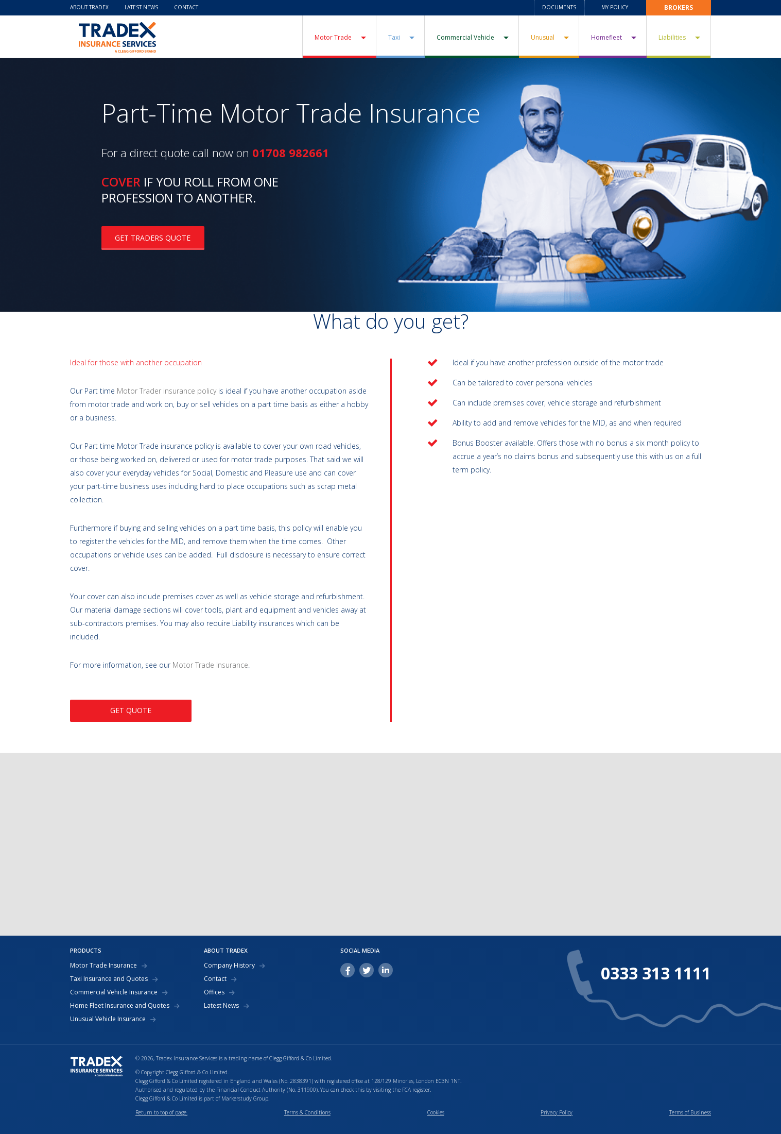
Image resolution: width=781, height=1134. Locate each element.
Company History (229, 965)
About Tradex (89, 7)
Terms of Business (690, 1112)
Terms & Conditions (307, 1112)
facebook (347, 970)
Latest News (141, 7)
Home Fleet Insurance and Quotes (119, 1006)
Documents (559, 7)
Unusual (542, 37)
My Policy (614, 7)
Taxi (394, 37)
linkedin (385, 970)
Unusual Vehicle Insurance (108, 1019)
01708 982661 (290, 152)
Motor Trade (333, 37)
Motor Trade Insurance (210, 665)
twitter (366, 970)
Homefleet (606, 37)
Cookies (435, 1112)
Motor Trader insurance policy (166, 391)
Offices (214, 992)
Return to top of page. (161, 1112)
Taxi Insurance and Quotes (109, 979)
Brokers (678, 7)
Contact (186, 7)
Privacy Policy (556, 1112)
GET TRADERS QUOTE (152, 238)
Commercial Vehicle (465, 37)
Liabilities (672, 37)
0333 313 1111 (656, 973)
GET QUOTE (130, 710)
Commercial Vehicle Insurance (114, 992)
